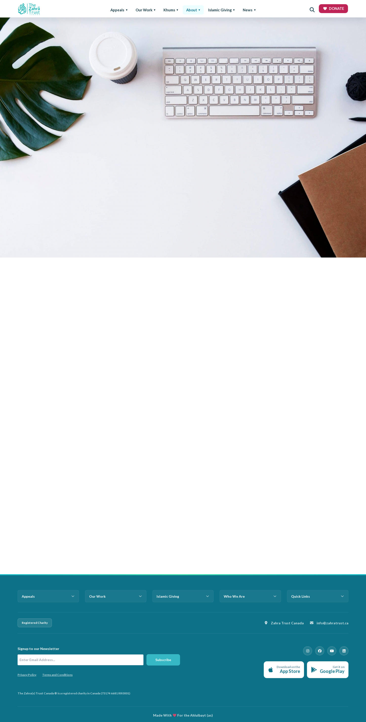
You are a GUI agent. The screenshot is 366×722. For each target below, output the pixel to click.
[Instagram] (308, 650)
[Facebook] (320, 650)
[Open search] (312, 10)
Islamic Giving (220, 10)
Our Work (144, 10)
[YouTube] (332, 650)
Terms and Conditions (57, 675)
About (191, 10)
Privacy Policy (27, 675)
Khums (169, 10)
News (247, 10)
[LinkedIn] (344, 650)
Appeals (117, 10)
